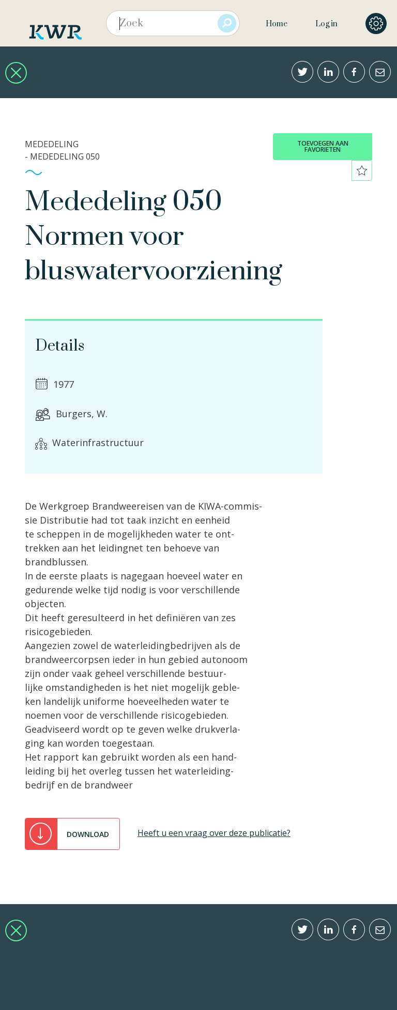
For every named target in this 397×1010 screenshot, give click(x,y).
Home (276, 24)
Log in (326, 24)
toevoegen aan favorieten (322, 146)
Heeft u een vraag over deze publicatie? (214, 833)
